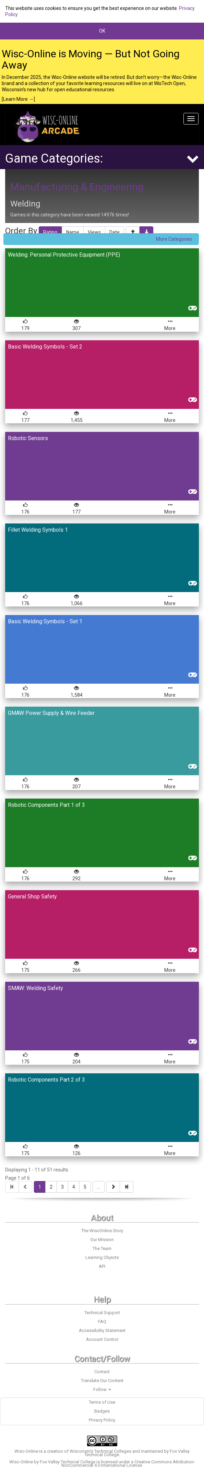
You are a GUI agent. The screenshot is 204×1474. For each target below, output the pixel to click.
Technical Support (102, 1312)
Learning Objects (102, 1257)
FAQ (102, 1321)
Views (94, 232)
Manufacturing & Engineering (77, 187)
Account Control (102, 1339)
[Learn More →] (18, 99)
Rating (50, 232)
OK (102, 31)
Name (72, 232)
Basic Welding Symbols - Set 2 (45, 346)
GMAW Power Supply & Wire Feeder (51, 713)
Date (114, 232)
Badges (102, 1411)
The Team (102, 1248)
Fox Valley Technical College (67, 1461)
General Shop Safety (32, 896)
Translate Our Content (102, 1380)
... (98, 1187)
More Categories (174, 239)
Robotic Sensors (28, 438)
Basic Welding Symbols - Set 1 (45, 621)
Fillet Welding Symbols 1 (38, 530)
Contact (102, 1371)
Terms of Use (102, 1402)
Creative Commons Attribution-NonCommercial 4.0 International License (128, 1463)
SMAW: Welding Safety (35, 988)
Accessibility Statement (102, 1330)
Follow (102, 1389)
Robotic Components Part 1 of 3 (46, 805)
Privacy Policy (102, 1420)
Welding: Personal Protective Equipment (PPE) (64, 254)
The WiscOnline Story (102, 1230)
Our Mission (102, 1239)
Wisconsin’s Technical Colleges (100, 1451)
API (102, 1266)
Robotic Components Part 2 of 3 (46, 1079)
